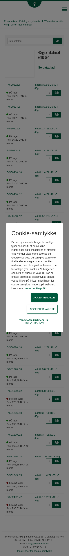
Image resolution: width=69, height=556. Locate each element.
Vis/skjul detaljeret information (34, 321)
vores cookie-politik (36, 288)
